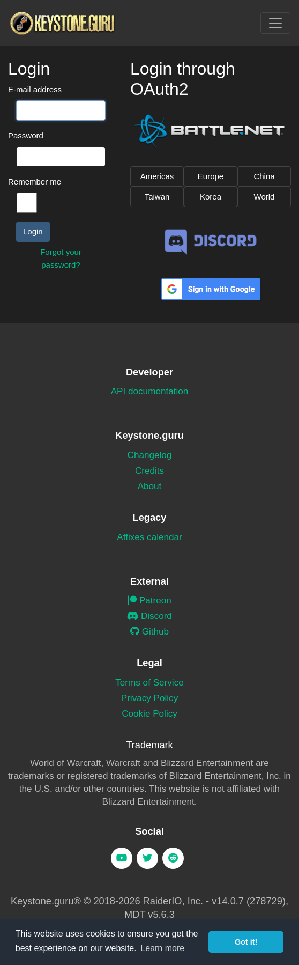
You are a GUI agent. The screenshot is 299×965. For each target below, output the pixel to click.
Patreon (149, 600)
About (150, 486)
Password (25, 135)
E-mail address (35, 89)
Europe (210, 176)
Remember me (34, 181)
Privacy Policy (149, 698)
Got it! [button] (246, 942)
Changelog (150, 455)
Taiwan (157, 196)
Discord (149, 616)
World (264, 196)
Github (149, 632)
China (263, 176)
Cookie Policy (149, 714)
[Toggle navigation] (275, 23)
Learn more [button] (162, 948)
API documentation (150, 391)
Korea (210, 196)
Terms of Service (149, 682)
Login (33, 231)
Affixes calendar (149, 537)
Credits (149, 471)
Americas (157, 176)
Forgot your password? (60, 258)
